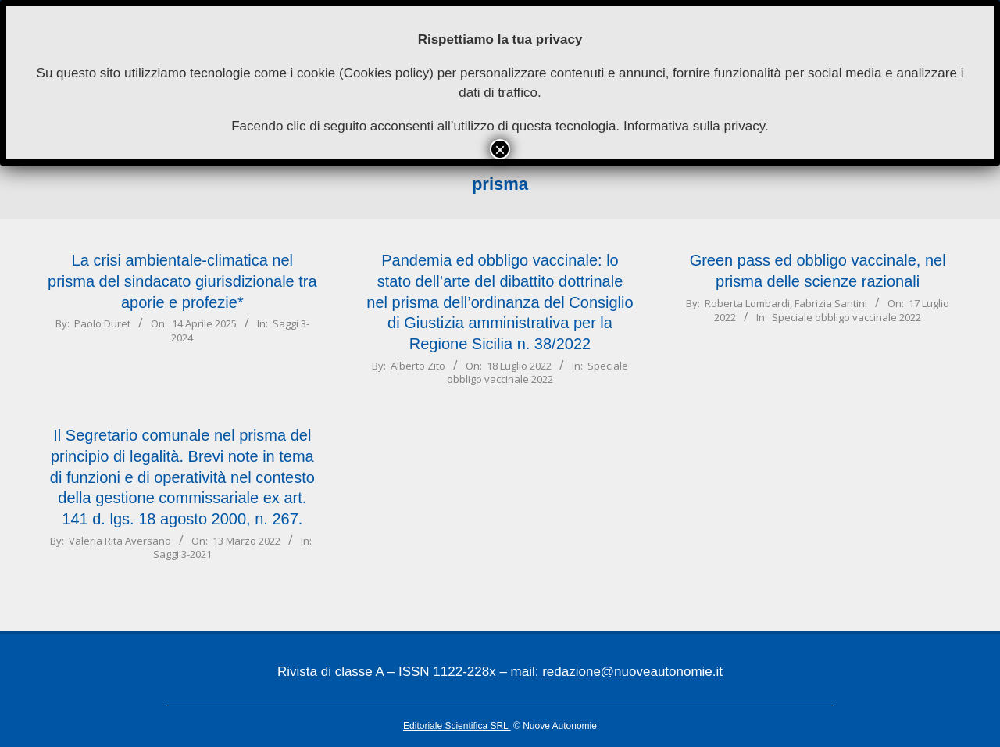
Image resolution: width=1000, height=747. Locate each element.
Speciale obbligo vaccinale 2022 (537, 372)
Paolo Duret (102, 323)
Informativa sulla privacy (694, 126)
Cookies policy (387, 73)
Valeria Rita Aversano (120, 541)
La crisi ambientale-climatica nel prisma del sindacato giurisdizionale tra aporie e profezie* (182, 281)
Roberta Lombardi (747, 303)
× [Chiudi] (500, 149)
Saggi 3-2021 (182, 554)
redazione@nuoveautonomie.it (632, 671)
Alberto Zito (418, 366)
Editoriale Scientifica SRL (457, 725)
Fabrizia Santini (831, 303)
